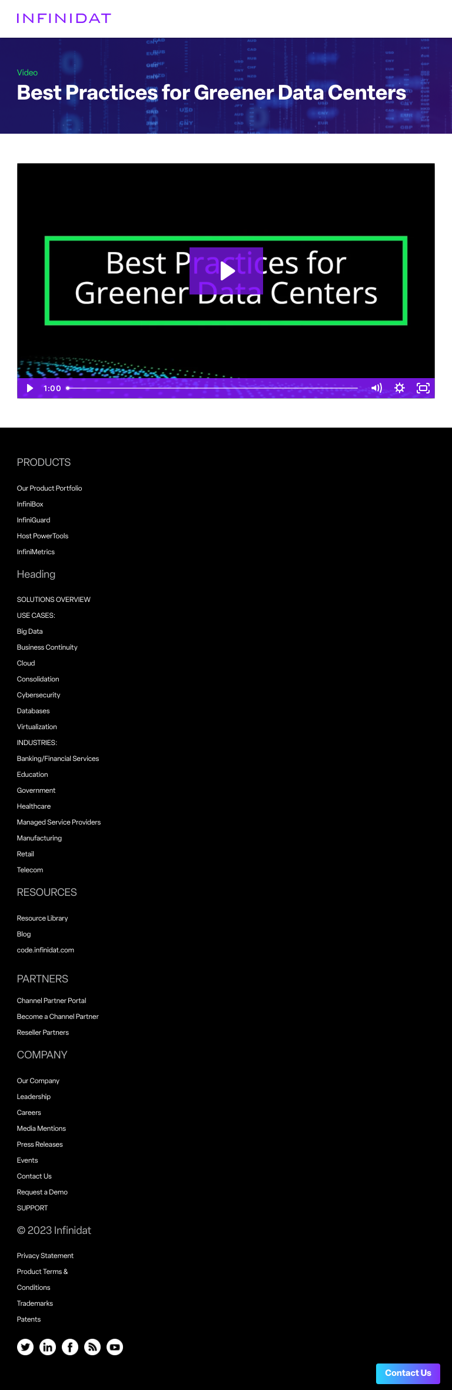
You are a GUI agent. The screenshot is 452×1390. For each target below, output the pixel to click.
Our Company (38, 1081)
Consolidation (38, 679)
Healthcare (34, 806)
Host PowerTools (42, 536)
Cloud (26, 663)
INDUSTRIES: (37, 743)
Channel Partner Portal (51, 1001)
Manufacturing (39, 838)
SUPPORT (32, 1208)
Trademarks (35, 1304)
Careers (29, 1113)
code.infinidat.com (45, 950)
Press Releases (40, 1145)
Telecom (30, 870)
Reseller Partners (43, 1033)
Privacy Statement (45, 1256)
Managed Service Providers (59, 822)
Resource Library (42, 918)
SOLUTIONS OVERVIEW (54, 600)
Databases (33, 711)
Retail (25, 854)
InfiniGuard (34, 520)
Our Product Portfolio (49, 488)
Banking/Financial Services (58, 759)
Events (27, 1160)
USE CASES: (36, 616)
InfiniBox (30, 504)
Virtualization (37, 727)
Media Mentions (41, 1129)
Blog (24, 934)
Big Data (30, 632)
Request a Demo (42, 1192)
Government (36, 791)
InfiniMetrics (36, 552)
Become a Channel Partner (58, 1017)
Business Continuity (47, 647)
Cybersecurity (39, 695)
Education (32, 775)
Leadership (34, 1097)
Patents (29, 1319)
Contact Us (408, 1373)
